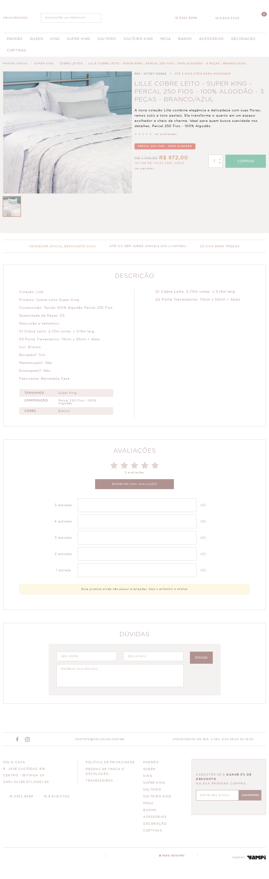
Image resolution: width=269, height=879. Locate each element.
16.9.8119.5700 (227, 18)
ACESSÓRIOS (155, 816)
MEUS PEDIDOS (15, 18)
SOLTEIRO (152, 789)
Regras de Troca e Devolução (105, 771)
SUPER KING (154, 782)
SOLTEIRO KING (157, 796)
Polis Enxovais (134, 16)
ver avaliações (165, 134)
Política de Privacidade (110, 762)
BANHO (150, 810)
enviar (201, 657)
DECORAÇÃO (155, 823)
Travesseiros (99, 780)
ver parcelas (144, 168)
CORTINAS (152, 830)
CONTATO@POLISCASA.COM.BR (100, 739)
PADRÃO (151, 762)
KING (147, 776)
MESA (148, 803)
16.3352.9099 (186, 18)
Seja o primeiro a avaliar (168, 589)
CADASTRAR (250, 795)
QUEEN (149, 769)
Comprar (245, 161)
